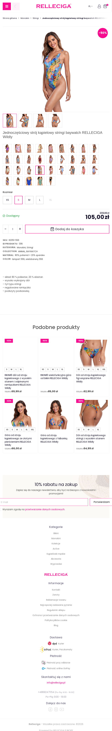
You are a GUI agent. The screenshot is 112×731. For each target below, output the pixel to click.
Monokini (25, 18)
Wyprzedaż (56, 563)
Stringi (36, 18)
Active (56, 548)
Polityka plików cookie (56, 620)
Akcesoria (56, 558)
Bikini (56, 533)
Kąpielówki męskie (56, 553)
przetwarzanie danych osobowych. (45, 509)
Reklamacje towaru (56, 599)
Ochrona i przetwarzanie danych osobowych (56, 615)
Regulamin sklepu (56, 610)
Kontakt (56, 589)
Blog (56, 625)
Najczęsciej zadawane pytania (56, 605)
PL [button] (90, 6)
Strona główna (10, 18)
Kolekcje (56, 543)
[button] (99, 6)
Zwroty (56, 594)
